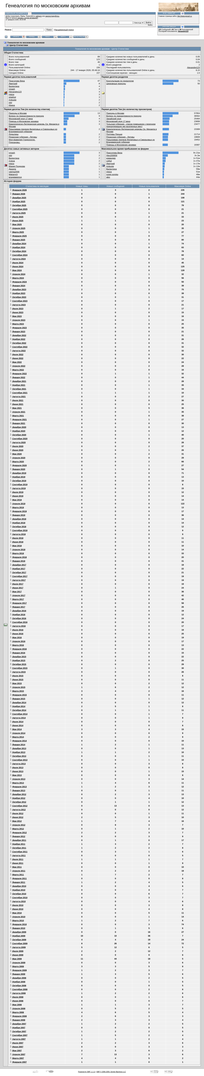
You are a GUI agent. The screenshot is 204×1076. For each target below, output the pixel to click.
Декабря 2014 (18, 702)
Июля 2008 (16, 997)
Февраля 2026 (18, 190)
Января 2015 (17, 699)
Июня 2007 (16, 1047)
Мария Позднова (17, 166)
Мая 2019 (16, 500)
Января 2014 (17, 744)
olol (10, 102)
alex (108, 177)
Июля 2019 (16, 492)
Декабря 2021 (18, 381)
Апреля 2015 (17, 687)
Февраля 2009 (18, 970)
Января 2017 (17, 607)
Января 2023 (17, 331)
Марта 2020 (17, 461)
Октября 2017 (18, 572)
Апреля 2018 (17, 549)
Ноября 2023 (17, 293)
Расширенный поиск (64, 30)
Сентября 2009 (18, 943)
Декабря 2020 (18, 427)
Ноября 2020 (17, 431)
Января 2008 (17, 1020)
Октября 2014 (18, 710)
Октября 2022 (18, 343)
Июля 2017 (16, 584)
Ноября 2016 (17, 614)
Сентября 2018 (18, 530)
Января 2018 (17, 561)
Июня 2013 (16, 771)
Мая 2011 (16, 867)
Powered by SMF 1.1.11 (86, 1072)
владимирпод (15, 177)
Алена (12, 161)
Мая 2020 (16, 454)
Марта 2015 (17, 691)
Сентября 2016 (18, 622)
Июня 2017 (16, 588)
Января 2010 (17, 928)
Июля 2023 (16, 308)
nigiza (11, 94)
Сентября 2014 (18, 714)
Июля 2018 (16, 538)
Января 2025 (17, 240)
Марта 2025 (17, 232)
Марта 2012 (17, 829)
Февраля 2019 (18, 511)
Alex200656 (111, 155)
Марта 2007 (17, 1058)
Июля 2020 (16, 446)
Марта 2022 (17, 370)
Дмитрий (13, 83)
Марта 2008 (17, 1012)
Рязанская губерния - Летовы (23, 137)
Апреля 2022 (17, 366)
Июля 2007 (16, 1043)
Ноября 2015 (17, 660)
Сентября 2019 (18, 484)
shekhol (12, 97)
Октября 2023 (18, 297)
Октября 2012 (18, 802)
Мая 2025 (16, 224)
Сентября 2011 (18, 852)
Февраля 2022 (18, 373)
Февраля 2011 (18, 878)
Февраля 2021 (18, 419)
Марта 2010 (17, 920)
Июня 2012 (16, 817)
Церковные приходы (116, 83)
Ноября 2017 (17, 568)
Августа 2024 (18, 259)
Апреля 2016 (17, 641)
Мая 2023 (16, 316)
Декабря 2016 (18, 611)
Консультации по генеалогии (120, 81)
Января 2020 (17, 469)
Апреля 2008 (17, 1008)
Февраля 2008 (18, 1016)
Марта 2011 (17, 874)
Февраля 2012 (18, 832)
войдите (39, 16)
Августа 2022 (18, 350)
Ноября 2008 (17, 982)
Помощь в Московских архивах (24, 121)
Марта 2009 (17, 966)
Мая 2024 (16, 270)
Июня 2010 (16, 909)
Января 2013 (17, 790)
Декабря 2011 (18, 840)
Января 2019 (17, 515)
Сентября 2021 (18, 393)
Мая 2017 (16, 591)
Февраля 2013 (18, 786)
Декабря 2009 (18, 932)
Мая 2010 (16, 913)
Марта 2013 (17, 783)
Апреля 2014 (17, 733)
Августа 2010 (18, 901)
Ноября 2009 (17, 936)
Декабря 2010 (18, 886)
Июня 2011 (16, 863)
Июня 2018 (16, 542)
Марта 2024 (17, 278)
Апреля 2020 (17, 458)
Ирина (12, 105)
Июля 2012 (16, 813)
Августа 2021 (18, 396)
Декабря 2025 (18, 197)
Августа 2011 (18, 855)
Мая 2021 (16, 408)
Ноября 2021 (17, 385)
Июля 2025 (16, 217)
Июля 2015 (16, 676)
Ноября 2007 (17, 1027)
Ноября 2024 (17, 247)
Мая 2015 (16, 683)
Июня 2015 (16, 679)
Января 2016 (17, 653)
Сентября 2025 (18, 209)
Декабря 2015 (18, 656)
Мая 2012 (16, 821)
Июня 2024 (16, 266)
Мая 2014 (16, 729)
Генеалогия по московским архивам (25, 42)
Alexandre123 (183, 31)
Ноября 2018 (17, 523)
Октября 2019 (18, 481)
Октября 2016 (18, 618)
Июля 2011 (16, 859)
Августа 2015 (18, 672)
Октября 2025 (18, 205)
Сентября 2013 (18, 760)
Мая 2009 (16, 959)
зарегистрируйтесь (52, 16)
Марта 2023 (17, 324)
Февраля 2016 (18, 649)
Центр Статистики (18, 45)
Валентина (14, 86)
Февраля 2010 (18, 924)
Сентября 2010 (18, 897)
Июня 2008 (16, 1001)
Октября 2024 (18, 251)
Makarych (13, 174)
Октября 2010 (18, 894)
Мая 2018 (16, 546)
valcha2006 (14, 172)
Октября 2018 (18, 526)
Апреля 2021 (17, 412)
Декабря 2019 (18, 473)
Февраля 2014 (18, 741)
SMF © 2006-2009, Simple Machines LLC (111, 1072)
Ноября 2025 (17, 201)
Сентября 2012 (18, 806)
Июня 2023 (16, 312)
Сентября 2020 (18, 438)
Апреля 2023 (17, 320)
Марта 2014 (17, 737)
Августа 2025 (18, 213)
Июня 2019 (16, 496)
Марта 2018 (17, 553)
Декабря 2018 (18, 519)
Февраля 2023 (18, 328)
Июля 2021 (16, 400)
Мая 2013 (16, 775)
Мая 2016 (16, 637)
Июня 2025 (16, 220)
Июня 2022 (16, 358)
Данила (12, 169)
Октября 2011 (18, 848)
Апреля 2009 (17, 962)
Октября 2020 (18, 435)
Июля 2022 (16, 354)
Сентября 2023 (18, 301)
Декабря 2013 (18, 748)
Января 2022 (17, 377)
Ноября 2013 (17, 752)
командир (111, 158)
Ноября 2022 (17, 339)
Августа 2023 (18, 305)
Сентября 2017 (18, 576)
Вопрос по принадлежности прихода (26, 116)
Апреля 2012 (17, 825)
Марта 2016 (17, 645)
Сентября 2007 (18, 1035)
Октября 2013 (18, 756)
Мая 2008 (16, 1004)
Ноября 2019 (17, 477)
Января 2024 (17, 285)
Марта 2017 (17, 599)
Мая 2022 (16, 362)
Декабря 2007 (18, 1024)
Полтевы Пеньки (114, 134)
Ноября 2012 (17, 798)
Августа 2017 (18, 580)
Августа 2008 (18, 993)
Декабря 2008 (18, 978)
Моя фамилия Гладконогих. (22, 139)
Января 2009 (17, 974)
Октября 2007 (18, 1031)
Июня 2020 (16, 450)
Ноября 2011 (17, 844)
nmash (12, 89)
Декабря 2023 (18, 289)
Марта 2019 (17, 507)
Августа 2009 (18, 947)
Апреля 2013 (17, 779)
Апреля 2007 (17, 1054)
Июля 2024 (16, 263)
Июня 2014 (16, 725)
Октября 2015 (18, 664)
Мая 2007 (16, 1050)
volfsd (109, 161)
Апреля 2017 (17, 595)
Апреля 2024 (17, 274)
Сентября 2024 (18, 255)
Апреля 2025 (17, 228)
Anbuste (12, 100)
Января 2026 (17, 194)
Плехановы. (14, 142)
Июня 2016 (16, 634)
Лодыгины (13, 134)
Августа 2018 (18, 534)
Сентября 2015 (18, 668)
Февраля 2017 (18, 603)
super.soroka (112, 174)
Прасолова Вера (17, 81)
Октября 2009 (18, 939)
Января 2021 (17, 423)
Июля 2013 (16, 767)
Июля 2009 (16, 951)
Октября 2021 (18, 389)
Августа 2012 (18, 809)
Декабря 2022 (18, 335)
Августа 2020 (18, 442)
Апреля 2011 (17, 871)
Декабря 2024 (18, 243)
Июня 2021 (16, 404)
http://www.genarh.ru (184, 16)
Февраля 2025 (18, 236)
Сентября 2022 (18, 347)
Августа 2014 (18, 718)
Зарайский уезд (113, 118)
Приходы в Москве (18, 113)
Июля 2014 (16, 721)
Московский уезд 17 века (21, 118)
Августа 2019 (18, 488)
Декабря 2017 (18, 565)
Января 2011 (17, 882)
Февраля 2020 (18, 465)
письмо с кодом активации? (28, 18)
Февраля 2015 (18, 695)
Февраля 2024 (18, 282)
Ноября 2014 (17, 706)
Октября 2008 (18, 985)
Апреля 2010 (17, 917)
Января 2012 (17, 836)
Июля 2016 (16, 630)
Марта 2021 (17, 415)
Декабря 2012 (18, 794)
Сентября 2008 (18, 989)
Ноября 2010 (17, 890)
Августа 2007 (18, 1039)
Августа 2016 (18, 626)
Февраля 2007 (18, 1062)
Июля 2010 (16, 905)
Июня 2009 (16, 955)
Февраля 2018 (18, 557)
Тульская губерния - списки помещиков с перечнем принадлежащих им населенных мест (131, 125)
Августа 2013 (18, 764)
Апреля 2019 (17, 503)
